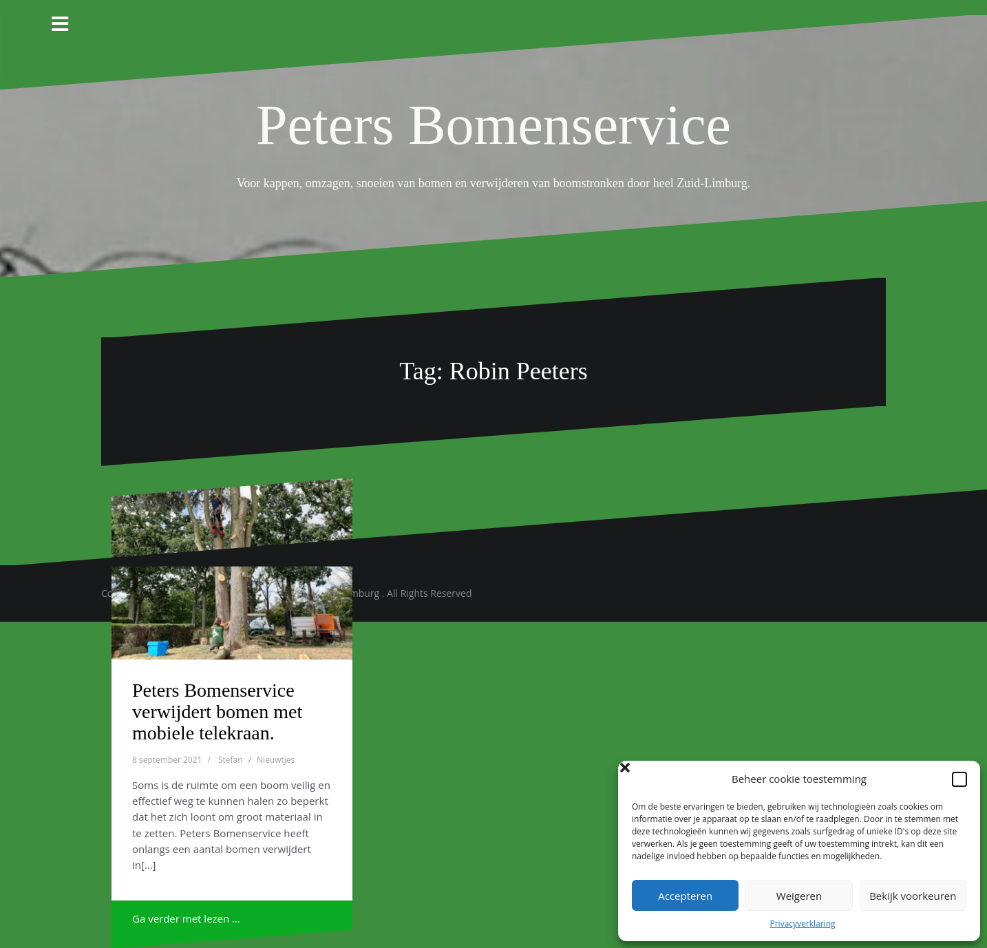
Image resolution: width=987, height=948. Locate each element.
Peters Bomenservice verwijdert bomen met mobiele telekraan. (217, 712)
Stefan (230, 760)
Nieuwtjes (276, 760)
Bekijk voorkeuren (912, 896)
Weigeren (799, 896)
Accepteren (685, 896)
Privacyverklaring (802, 923)
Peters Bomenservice (493, 125)
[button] (959, 779)
